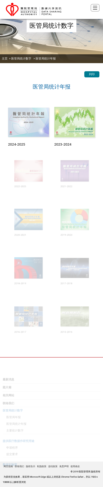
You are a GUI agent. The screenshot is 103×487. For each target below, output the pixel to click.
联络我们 (19, 466)
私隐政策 (41, 466)
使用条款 (75, 466)
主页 (5, 58)
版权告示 (30, 466)
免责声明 (64, 466)
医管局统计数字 (21, 58)
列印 (92, 74)
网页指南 (8, 466)
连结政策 (53, 466)
